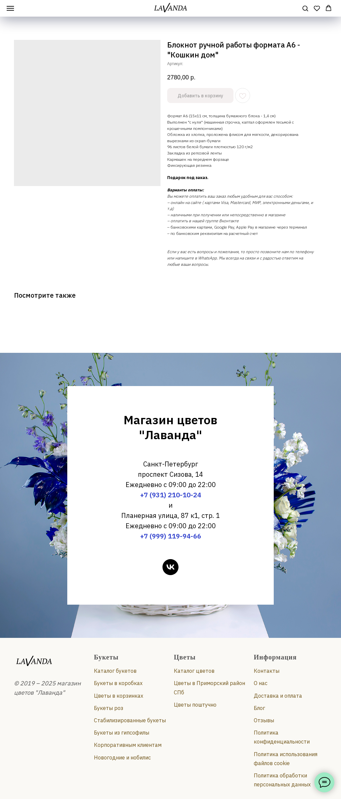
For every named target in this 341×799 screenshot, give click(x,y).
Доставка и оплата (278, 695)
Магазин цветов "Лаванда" (170, 427)
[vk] (170, 567)
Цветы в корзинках (118, 695)
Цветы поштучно (195, 704)
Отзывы (264, 720)
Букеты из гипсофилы (121, 732)
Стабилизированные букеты (130, 720)
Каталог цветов (194, 670)
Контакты (266, 670)
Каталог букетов (115, 670)
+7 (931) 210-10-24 (170, 494)
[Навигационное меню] (10, 8)
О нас (260, 683)
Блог (259, 708)
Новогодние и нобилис (122, 757)
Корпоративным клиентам (128, 745)
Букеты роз (108, 708)
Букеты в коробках (118, 683)
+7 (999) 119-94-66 (170, 536)
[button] (305, 8)
